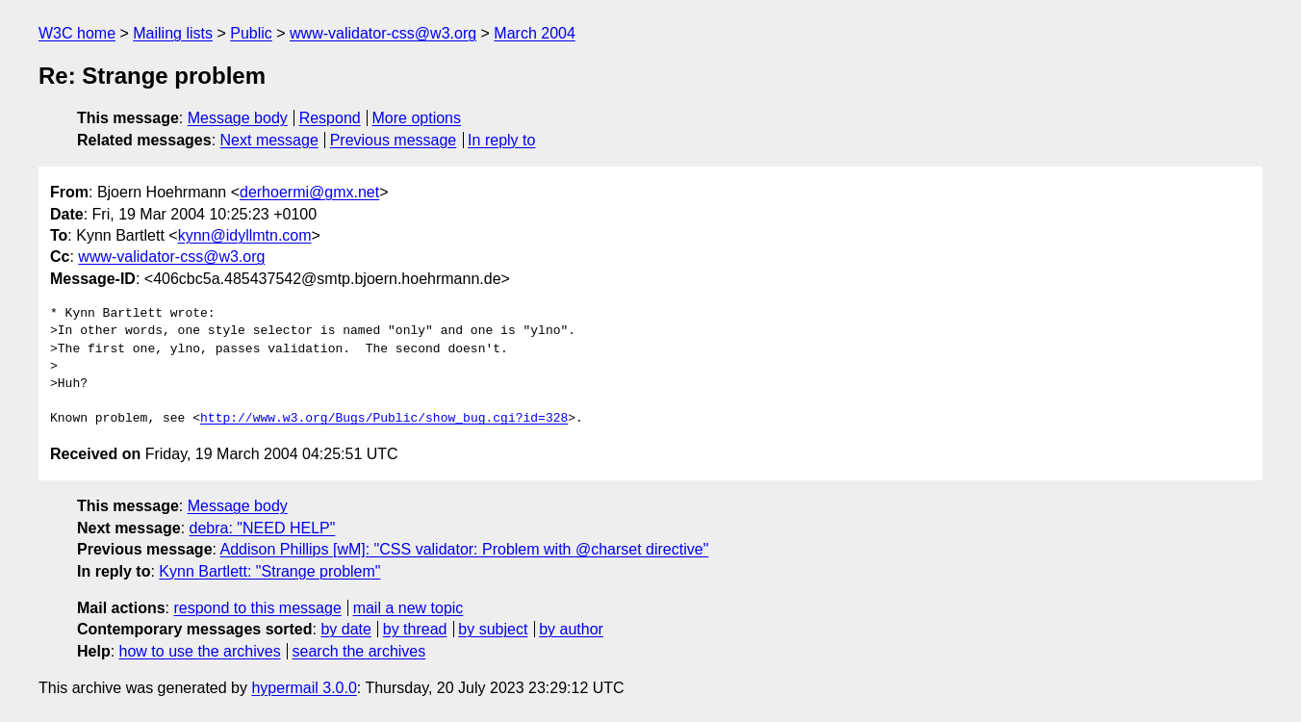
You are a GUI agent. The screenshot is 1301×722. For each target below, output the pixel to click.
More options (417, 118)
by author (571, 629)
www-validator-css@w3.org (383, 33)
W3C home (76, 33)
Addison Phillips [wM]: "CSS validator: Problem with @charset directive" (464, 549)
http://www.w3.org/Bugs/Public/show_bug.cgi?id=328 (384, 418)
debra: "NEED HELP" (263, 528)
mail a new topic (408, 608)
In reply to (501, 140)
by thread (415, 629)
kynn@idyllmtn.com (245, 235)
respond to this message (257, 608)
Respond (330, 118)
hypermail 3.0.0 (303, 688)
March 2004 (534, 33)
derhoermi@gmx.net (309, 192)
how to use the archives (200, 651)
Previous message (393, 140)
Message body (238, 118)
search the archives (359, 651)
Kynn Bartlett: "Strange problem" (269, 571)
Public (251, 33)
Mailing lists (173, 33)
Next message (269, 140)
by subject (492, 629)
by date (345, 629)
